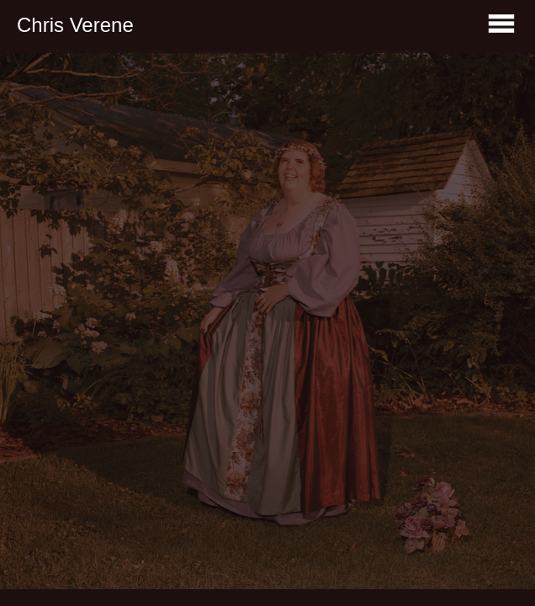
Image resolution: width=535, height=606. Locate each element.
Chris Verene (75, 24)
